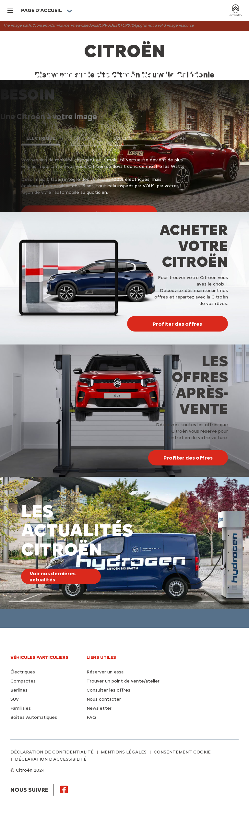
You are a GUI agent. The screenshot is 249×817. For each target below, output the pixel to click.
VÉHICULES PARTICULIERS (39, 657)
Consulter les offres (108, 690)
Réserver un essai (105, 672)
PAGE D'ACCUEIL (41, 10)
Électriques (22, 672)
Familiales (20, 708)
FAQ (91, 717)
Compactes (23, 681)
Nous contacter (104, 699)
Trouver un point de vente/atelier (123, 681)
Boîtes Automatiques (33, 717)
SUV (14, 699)
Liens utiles (101, 657)
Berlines (19, 690)
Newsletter (99, 708)
